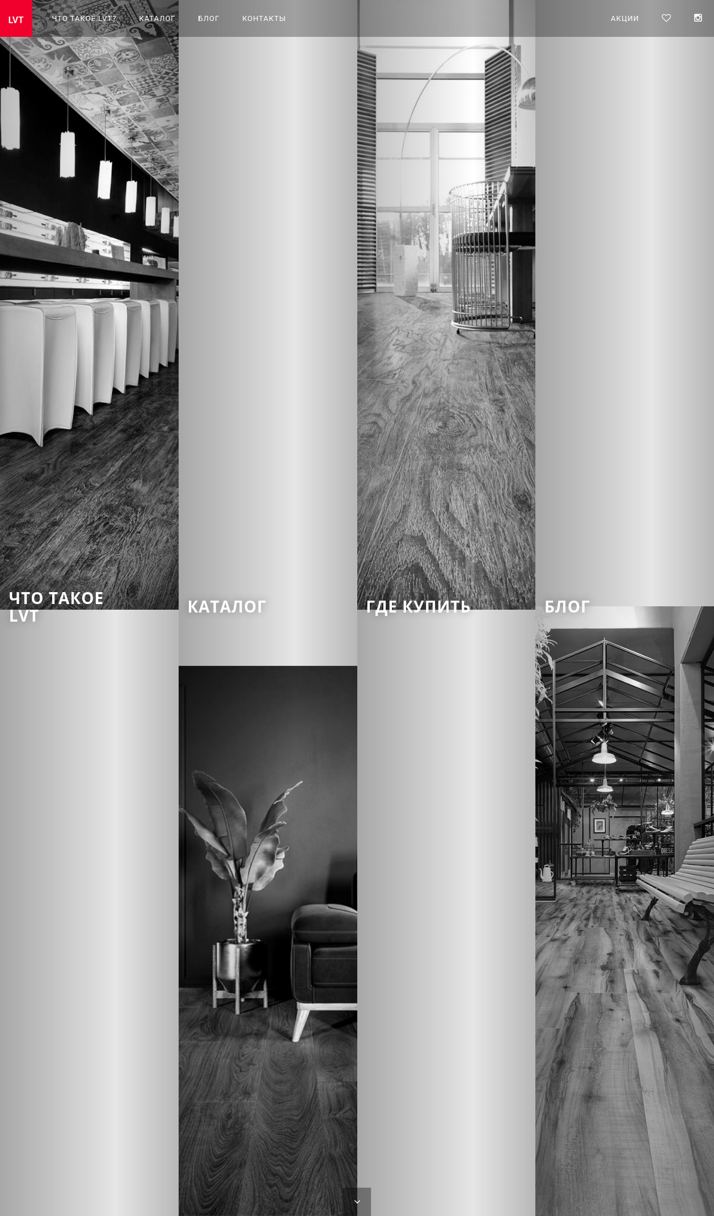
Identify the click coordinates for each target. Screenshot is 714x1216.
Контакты (264, 18)
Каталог (157, 18)
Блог (209, 18)
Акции (625, 18)
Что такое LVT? (84, 18)
